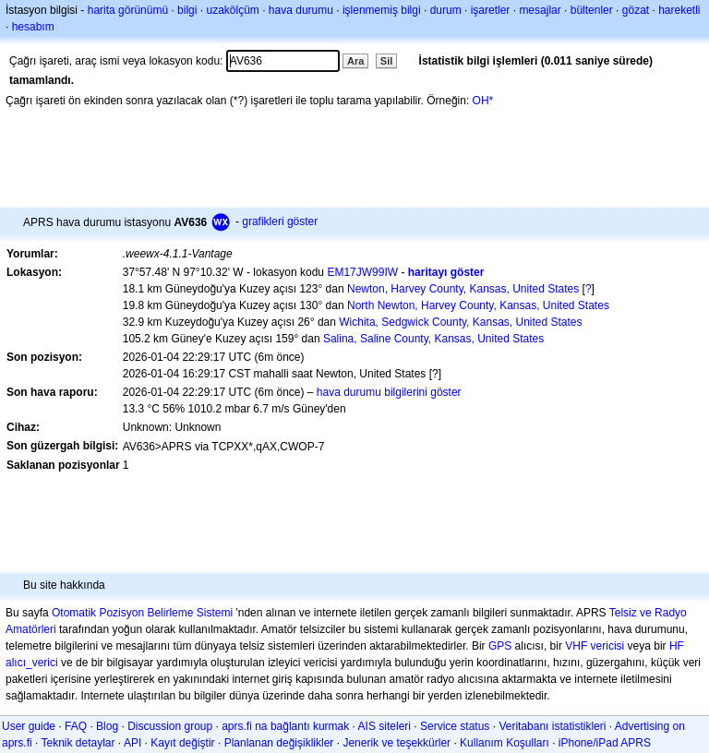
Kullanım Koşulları (504, 742)
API (132, 742)
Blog (107, 726)
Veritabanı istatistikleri (552, 726)
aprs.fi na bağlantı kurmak (285, 726)
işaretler (491, 10)
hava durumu (301, 10)
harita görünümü (128, 10)
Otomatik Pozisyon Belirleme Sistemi (142, 612)
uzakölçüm (232, 10)
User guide (28, 726)
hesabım (33, 26)
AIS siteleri (384, 726)
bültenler (592, 10)
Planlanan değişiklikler (279, 742)
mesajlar (539, 10)
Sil (386, 60)
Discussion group (169, 726)
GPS (499, 645)
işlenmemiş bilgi (381, 10)
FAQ (76, 726)
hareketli (679, 10)
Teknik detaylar (77, 742)
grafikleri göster (280, 221)
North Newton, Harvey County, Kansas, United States (478, 305)
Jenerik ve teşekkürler (396, 742)
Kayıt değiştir (182, 742)
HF (676, 645)
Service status (454, 726)
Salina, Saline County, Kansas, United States (433, 338)
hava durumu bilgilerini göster (389, 392)
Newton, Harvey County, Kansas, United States (463, 288)
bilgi (187, 10)
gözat (635, 10)
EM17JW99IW (362, 272)
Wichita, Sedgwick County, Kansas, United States (460, 322)
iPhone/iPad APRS (605, 742)
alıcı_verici (32, 662)
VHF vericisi (594, 645)
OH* (483, 100)
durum (446, 10)
